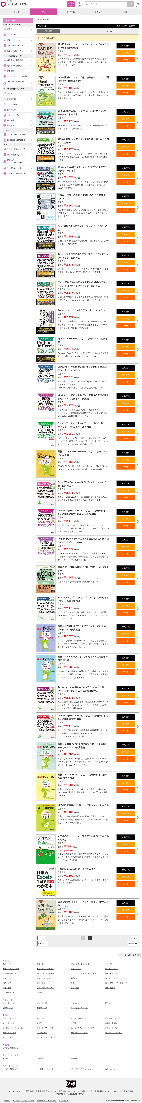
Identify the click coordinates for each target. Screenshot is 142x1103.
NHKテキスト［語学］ (79, 1033)
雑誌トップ (7, 1018)
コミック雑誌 (42, 1033)
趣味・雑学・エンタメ (45, 988)
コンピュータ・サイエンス (13, 1028)
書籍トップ (7, 964)
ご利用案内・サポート (16, 168)
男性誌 (39, 1023)
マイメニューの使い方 (16, 173)
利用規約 (7, 1100)
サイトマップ (63, 1100)
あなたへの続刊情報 (15, 51)
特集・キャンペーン (15, 40)
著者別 (5, 1059)
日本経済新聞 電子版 (10, 1048)
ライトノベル (76, 969)
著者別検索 (11, 99)
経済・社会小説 (111, 973)
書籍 (44, 12)
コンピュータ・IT (111, 969)
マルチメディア (8, 993)
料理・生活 (7, 988)
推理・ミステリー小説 (11, 969)
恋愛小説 (74, 978)
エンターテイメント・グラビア (82, 1028)
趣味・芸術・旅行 (9, 1033)
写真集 (39, 993)
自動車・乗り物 (111, 1023)
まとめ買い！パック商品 (17, 76)
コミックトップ (8, 1003)
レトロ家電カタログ (15, 45)
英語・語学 (7, 983)
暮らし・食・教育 (111, 1028)
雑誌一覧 (40, 1018)
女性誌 (73, 1023)
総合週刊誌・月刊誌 (112, 1018)
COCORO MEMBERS (16, 140)
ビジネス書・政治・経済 (80, 964)
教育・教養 (41, 983)
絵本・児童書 (110, 988)
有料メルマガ (8, 1037)
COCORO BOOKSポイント (17, 83)
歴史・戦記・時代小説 (45, 969)
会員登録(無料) (13, 155)
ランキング (11, 34)
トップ (16, 12)
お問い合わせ (110, 1069)
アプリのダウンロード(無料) (15, 161)
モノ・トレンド (8, 1023)
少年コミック (76, 1003)
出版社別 (40, 1059)
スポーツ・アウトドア (45, 1028)
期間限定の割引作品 (15, 60)
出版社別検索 (12, 104)
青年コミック (110, 1003)
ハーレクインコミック (79, 1008)
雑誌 (125, 12)
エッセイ (6, 978)
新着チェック (12, 29)
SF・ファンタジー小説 (45, 973)
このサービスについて (16, 149)
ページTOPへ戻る (128, 955)
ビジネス (71, 12)
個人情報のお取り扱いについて (23, 1100)
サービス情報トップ (10, 1069)
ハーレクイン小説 (111, 978)
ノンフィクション (43, 978)
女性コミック (42, 1008)
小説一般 (108, 964)
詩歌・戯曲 (75, 988)
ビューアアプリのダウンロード (82, 1069)
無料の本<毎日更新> (15, 66)
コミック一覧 (42, 1003)
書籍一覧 (40, 964)
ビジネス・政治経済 (78, 1018)
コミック (98, 12)
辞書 (72, 983)
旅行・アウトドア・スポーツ (116, 983)
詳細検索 (10, 93)
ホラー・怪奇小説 (9, 973)
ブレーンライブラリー (16, 135)
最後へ (131, 943)
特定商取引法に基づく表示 (46, 1100)
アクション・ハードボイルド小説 (83, 973)
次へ (133, 938)
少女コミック (8, 1008)
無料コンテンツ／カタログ (47, 1037)
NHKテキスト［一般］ (113, 1033)
